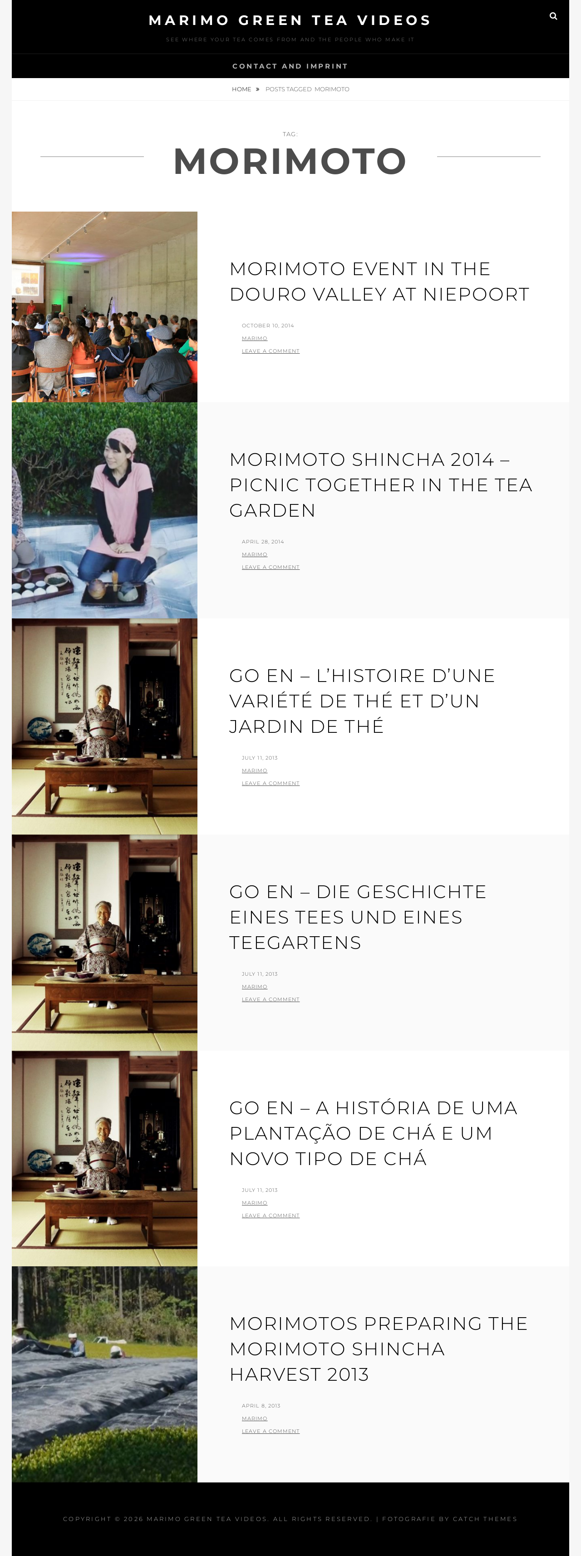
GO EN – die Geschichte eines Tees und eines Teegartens (358, 916)
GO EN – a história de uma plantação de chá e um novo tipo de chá (373, 1133)
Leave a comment (271, 351)
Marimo (255, 338)
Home (242, 89)
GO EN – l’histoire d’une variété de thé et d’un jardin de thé (362, 700)
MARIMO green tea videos (290, 20)
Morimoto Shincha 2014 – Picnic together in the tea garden (381, 484)
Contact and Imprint (290, 66)
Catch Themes (485, 1518)
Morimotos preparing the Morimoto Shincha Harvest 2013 (379, 1348)
